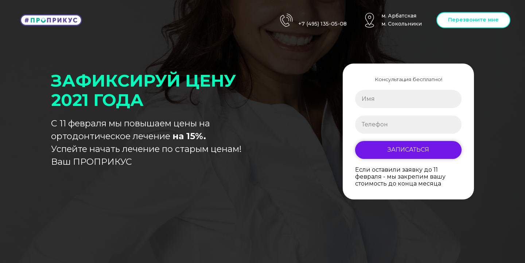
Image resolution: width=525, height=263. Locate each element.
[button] (473, 20)
